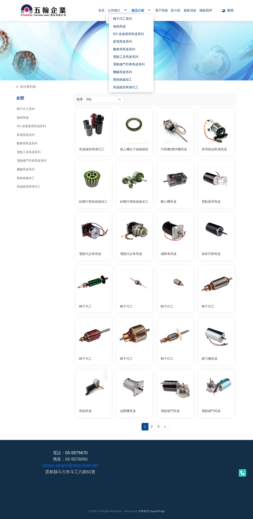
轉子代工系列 (26, 109)
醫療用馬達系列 (27, 143)
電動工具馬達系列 (29, 152)
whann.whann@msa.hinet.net (70, 465)
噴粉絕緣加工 (26, 178)
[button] (227, 10)
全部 (20, 98)
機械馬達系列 (26, 169)
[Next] (165, 426)
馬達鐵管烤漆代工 (29, 186)
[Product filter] (104, 99)
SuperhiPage (157, 511)
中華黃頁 (144, 511)
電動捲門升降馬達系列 (31, 160)
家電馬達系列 (26, 134)
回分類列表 (28, 86)
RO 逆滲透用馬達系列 (31, 126)
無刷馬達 (23, 117)
